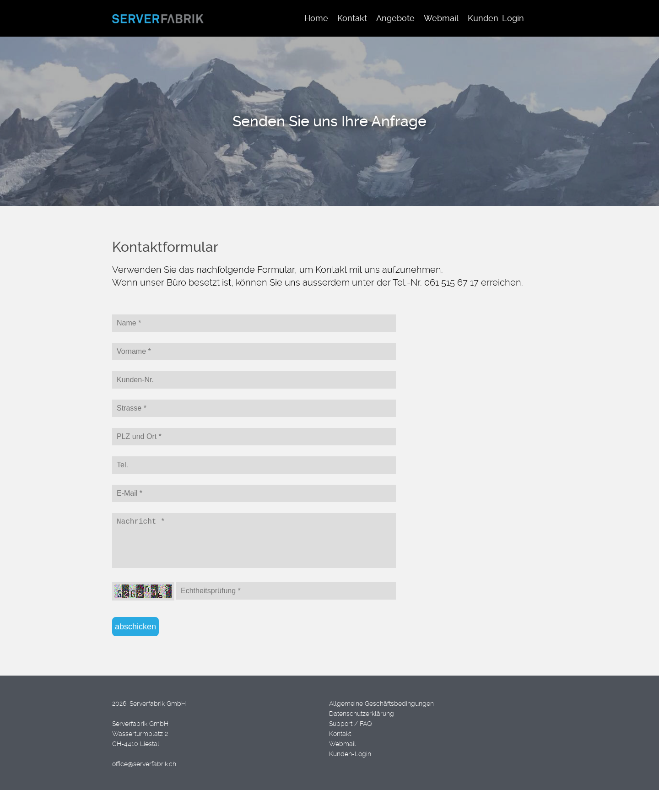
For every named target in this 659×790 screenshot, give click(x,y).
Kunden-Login (350, 754)
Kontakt (340, 733)
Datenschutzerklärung (361, 713)
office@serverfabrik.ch (144, 764)
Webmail (342, 743)
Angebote (395, 18)
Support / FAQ (350, 723)
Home (316, 18)
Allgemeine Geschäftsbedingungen (381, 703)
